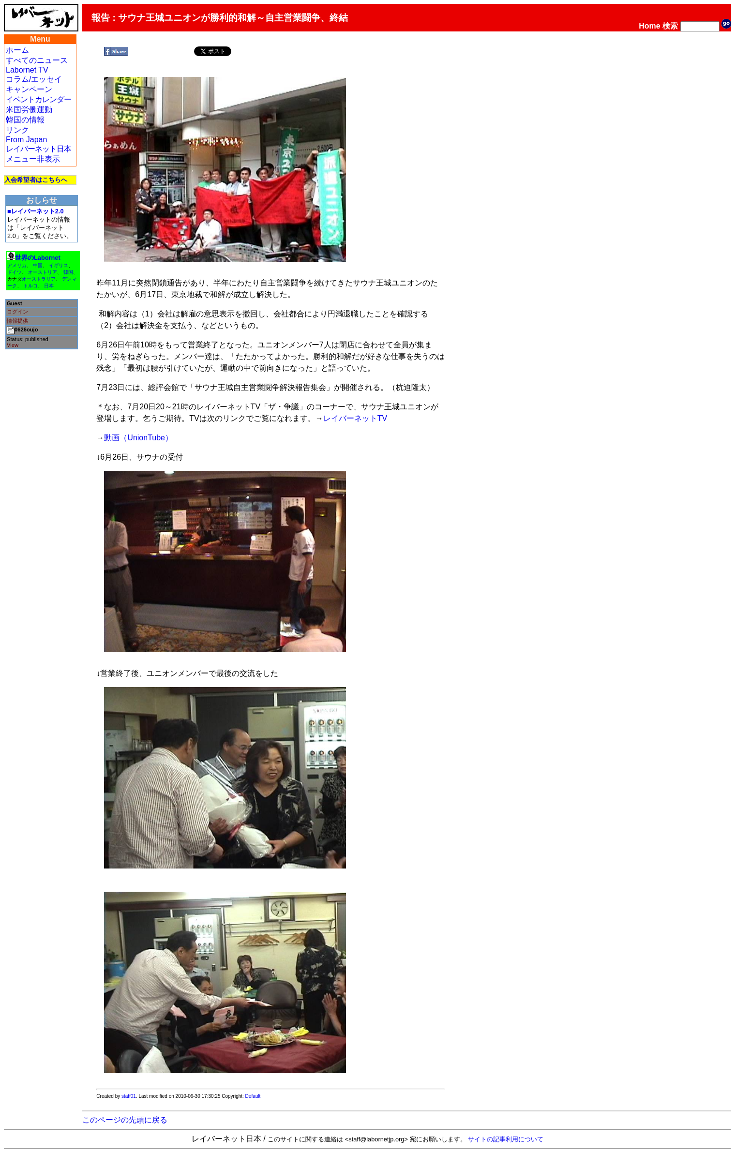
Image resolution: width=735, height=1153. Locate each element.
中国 (38, 265)
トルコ (30, 285)
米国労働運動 (29, 109)
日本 (49, 285)
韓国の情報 (25, 120)
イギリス (58, 265)
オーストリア (42, 272)
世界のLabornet (37, 257)
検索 (670, 26)
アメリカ (17, 265)
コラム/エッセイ (34, 79)
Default (253, 1096)
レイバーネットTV (355, 418)
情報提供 (17, 321)
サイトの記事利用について (505, 1139)
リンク (17, 130)
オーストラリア (39, 279)
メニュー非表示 (33, 159)
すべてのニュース (37, 60)
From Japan (26, 139)
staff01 (128, 1096)
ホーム (17, 50)
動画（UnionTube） (138, 438)
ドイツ (14, 272)
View (12, 345)
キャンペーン (29, 89)
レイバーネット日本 (38, 149)
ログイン (17, 311)
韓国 (68, 272)
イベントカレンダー (38, 99)
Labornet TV (27, 70)
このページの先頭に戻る (124, 1120)
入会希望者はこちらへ (35, 179)
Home (649, 26)
